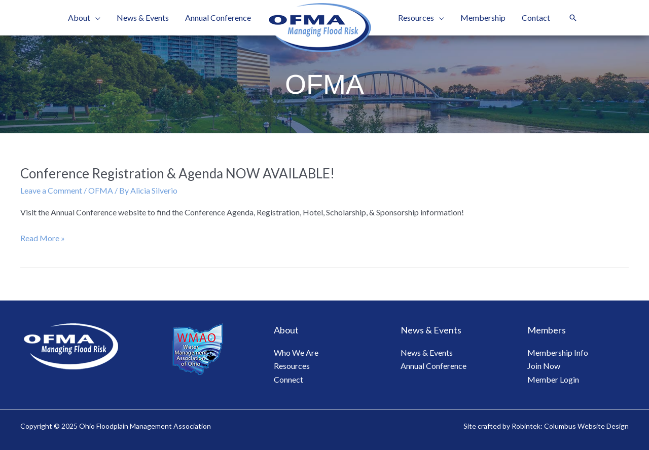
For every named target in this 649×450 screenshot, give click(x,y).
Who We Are (296, 352)
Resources (292, 365)
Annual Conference (433, 365)
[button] (573, 17)
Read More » (42, 238)
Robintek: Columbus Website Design (570, 426)
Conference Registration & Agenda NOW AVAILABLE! (177, 173)
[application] (95, 17)
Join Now (543, 365)
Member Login (553, 379)
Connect (288, 379)
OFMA (100, 190)
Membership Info (557, 352)
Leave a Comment (51, 190)
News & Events (427, 352)
